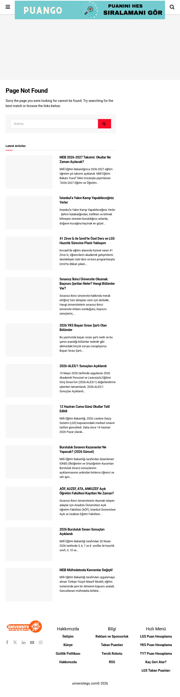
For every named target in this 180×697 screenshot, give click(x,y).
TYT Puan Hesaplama (156, 653)
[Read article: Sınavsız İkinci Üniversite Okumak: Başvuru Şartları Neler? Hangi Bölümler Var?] (29, 294)
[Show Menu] (8, 7)
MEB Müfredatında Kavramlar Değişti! (86, 570)
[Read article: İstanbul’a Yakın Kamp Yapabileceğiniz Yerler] (29, 212)
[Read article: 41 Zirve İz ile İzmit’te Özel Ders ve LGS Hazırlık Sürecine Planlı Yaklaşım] (29, 253)
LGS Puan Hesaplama (156, 636)
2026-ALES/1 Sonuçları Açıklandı (83, 366)
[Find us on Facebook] (7, 642)
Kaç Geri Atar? (155, 662)
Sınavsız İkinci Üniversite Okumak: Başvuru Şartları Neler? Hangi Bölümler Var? (87, 283)
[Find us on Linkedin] (23, 642)
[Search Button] (172, 7)
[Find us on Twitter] (15, 642)
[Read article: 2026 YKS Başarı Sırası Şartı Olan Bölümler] (29, 340)
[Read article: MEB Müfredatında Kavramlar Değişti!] (29, 584)
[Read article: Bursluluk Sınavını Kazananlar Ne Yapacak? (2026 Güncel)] (29, 462)
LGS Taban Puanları (156, 670)
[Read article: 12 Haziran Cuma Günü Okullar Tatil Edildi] (29, 421)
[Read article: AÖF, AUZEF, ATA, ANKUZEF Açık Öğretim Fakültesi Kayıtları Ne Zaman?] (29, 503)
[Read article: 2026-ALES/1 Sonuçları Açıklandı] (29, 380)
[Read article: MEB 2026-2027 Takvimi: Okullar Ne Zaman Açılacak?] (29, 172)
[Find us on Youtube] (32, 642)
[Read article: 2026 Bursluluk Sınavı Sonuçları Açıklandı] (29, 544)
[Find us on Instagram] (40, 642)
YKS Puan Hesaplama (156, 645)
